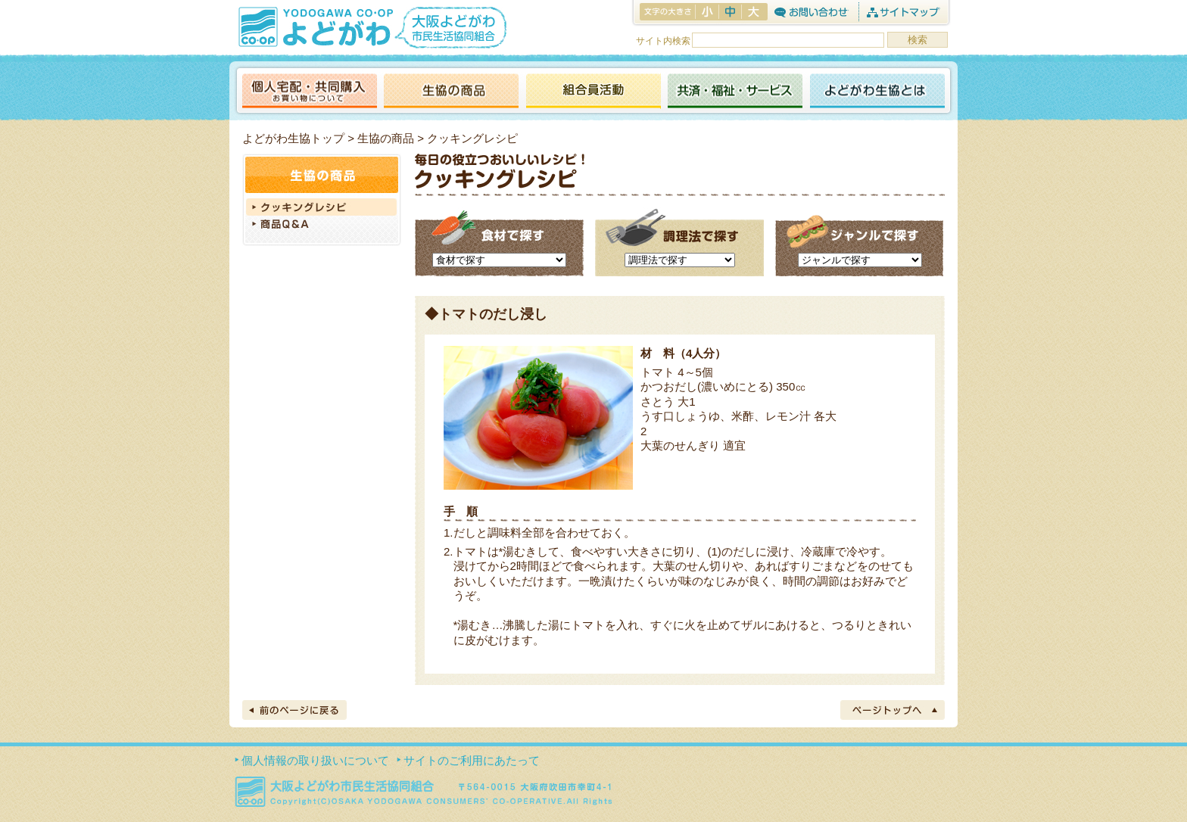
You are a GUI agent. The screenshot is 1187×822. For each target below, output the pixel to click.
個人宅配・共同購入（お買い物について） (309, 92)
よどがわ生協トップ (293, 138)
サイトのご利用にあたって (471, 760)
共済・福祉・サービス (735, 92)
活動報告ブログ (592, 92)
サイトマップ (903, 12)
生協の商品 (451, 92)
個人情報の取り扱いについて (315, 760)
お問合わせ (811, 12)
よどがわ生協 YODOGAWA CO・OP (314, 26)
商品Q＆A (321, 225)
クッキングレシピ (321, 207)
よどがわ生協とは (877, 92)
